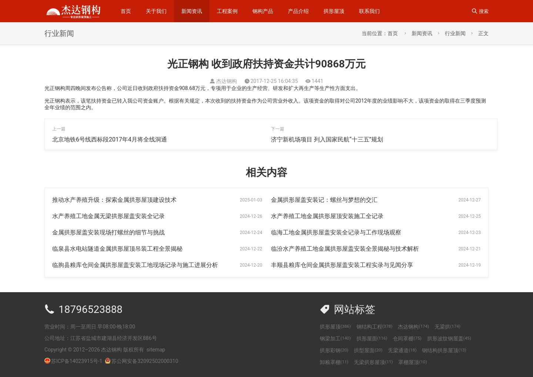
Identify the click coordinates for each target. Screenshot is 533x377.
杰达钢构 (413, 327)
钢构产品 (262, 11)
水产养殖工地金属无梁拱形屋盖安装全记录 (108, 216)
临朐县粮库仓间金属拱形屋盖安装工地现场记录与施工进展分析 (135, 264)
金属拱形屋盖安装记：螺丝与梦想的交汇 (324, 199)
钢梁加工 (335, 338)
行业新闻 (455, 33)
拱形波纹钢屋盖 (449, 338)
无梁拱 (447, 327)
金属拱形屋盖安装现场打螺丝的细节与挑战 (108, 232)
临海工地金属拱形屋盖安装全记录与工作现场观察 (336, 232)
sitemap (156, 350)
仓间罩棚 (407, 338)
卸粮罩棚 (334, 362)
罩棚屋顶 (412, 362)
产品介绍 (298, 11)
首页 (126, 11)
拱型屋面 (368, 350)
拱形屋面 (372, 338)
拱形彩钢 (334, 350)
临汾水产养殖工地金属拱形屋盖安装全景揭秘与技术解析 (345, 248)
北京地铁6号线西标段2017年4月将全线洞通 (109, 139)
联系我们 (369, 11)
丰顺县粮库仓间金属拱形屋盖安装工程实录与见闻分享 (342, 264)
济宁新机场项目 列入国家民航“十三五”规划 (327, 139)
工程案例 (227, 11)
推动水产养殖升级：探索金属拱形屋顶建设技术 (114, 199)
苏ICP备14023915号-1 (76, 361)
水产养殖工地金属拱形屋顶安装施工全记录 (327, 216)
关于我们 (156, 11)
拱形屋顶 (334, 11)
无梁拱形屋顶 (373, 362)
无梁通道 (402, 350)
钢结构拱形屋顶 (444, 350)
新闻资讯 (191, 11)
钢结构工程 (374, 327)
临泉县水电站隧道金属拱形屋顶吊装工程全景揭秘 (117, 248)
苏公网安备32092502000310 (141, 361)
